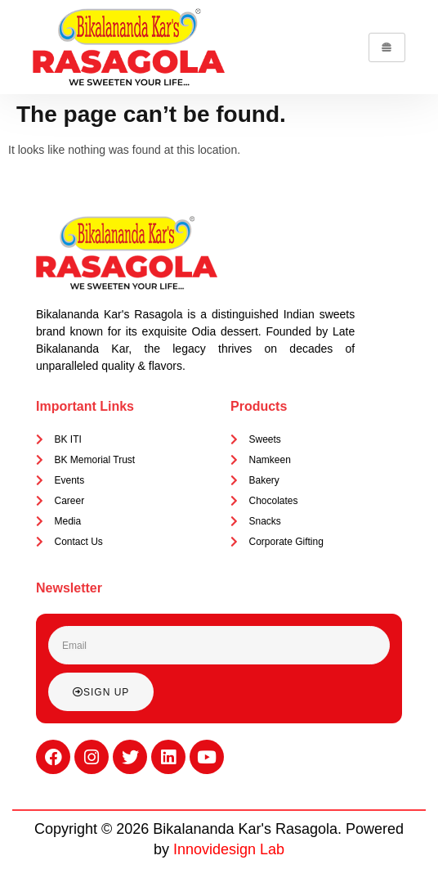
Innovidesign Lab (228, 849)
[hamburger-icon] (387, 47)
